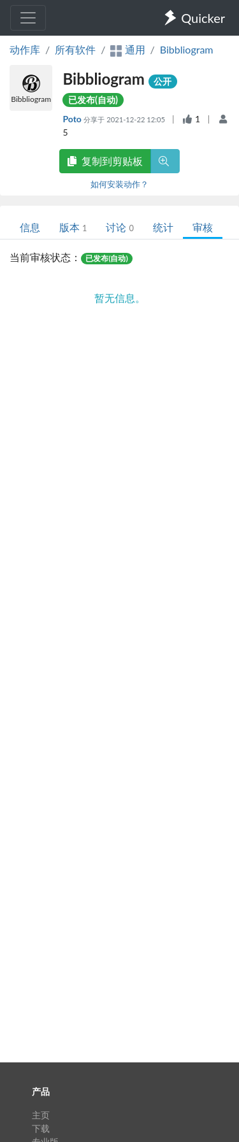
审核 (202, 227)
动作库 (25, 49)
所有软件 (75, 49)
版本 (73, 227)
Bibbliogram (187, 49)
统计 (163, 227)
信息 (30, 227)
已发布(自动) (93, 99)
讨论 (119, 227)
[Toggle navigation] (28, 18)
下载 (41, 1128)
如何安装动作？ (119, 184)
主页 (41, 1115)
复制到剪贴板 (105, 161)
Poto (72, 118)
